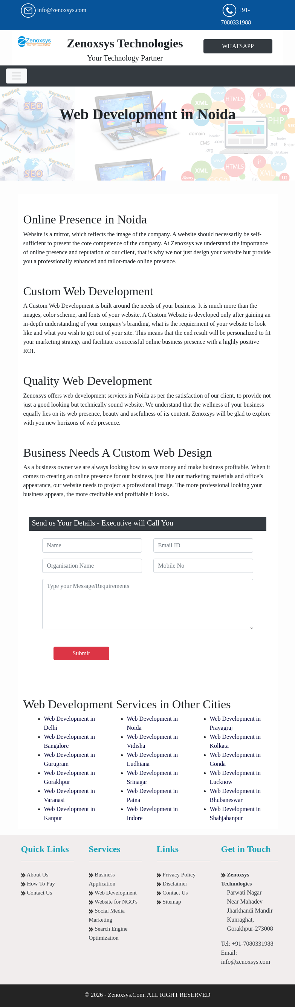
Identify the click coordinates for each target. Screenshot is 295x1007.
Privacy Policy (176, 875)
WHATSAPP (238, 46)
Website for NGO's (113, 902)
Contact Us (36, 893)
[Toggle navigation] (16, 76)
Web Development (113, 893)
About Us (35, 875)
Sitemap (169, 902)
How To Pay (38, 884)
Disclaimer (172, 884)
